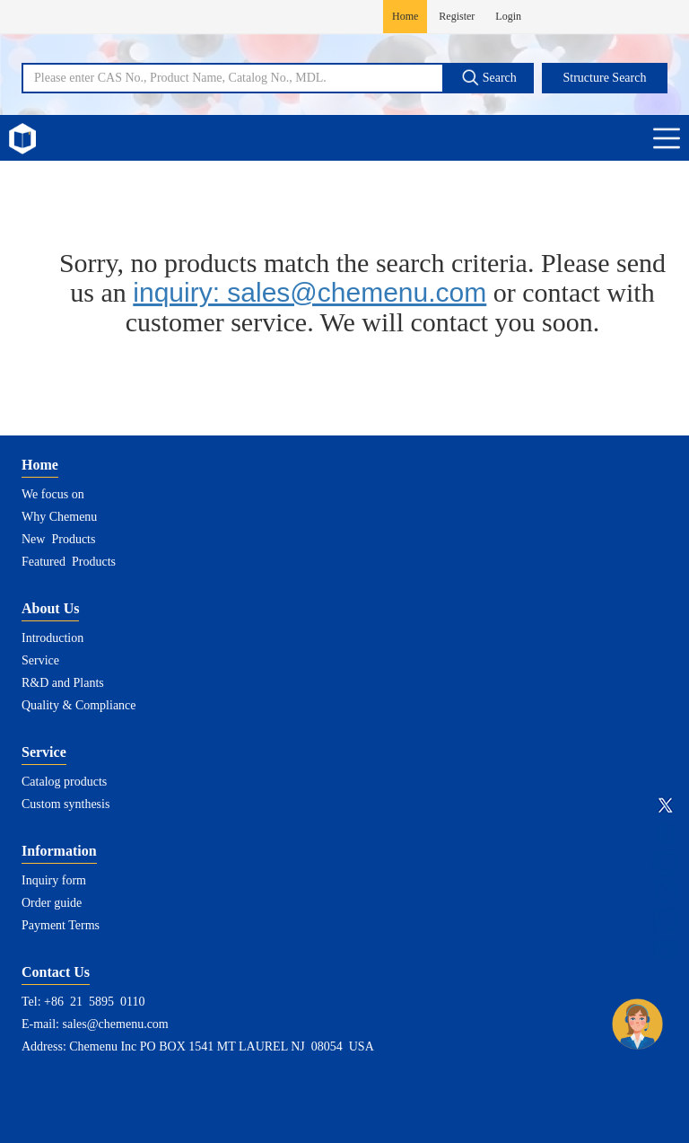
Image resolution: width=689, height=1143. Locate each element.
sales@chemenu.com (116, 1024)
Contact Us (56, 972)
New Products (58, 539)
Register (457, 16)
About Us (50, 608)
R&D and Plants (63, 683)
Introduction (52, 638)
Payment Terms (61, 925)
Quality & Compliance (79, 705)
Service (40, 660)
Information (59, 850)
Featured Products (69, 561)
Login (508, 16)
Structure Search (605, 77)
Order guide (52, 903)
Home (405, 16)
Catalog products (64, 781)
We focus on (53, 494)
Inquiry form (54, 880)
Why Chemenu (59, 516)
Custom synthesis (65, 804)
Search (489, 77)
